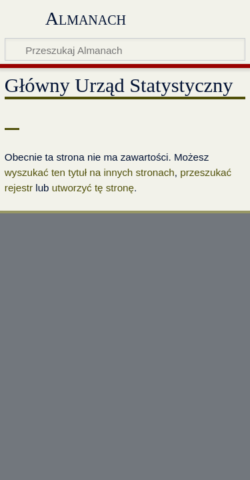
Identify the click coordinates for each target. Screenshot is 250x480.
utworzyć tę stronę (93, 187)
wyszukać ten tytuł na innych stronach (90, 172)
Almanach (85, 18)
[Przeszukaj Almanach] (125, 49)
